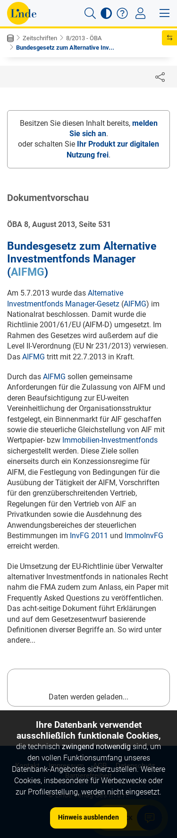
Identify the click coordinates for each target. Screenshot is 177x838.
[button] (90, 13)
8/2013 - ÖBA (83, 38)
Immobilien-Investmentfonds (110, 440)
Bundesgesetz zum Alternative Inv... (65, 47)
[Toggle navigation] (140, 13)
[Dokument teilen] (160, 76)
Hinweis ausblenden (88, 817)
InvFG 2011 (89, 535)
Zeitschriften (40, 38)
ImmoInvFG (144, 535)
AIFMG (27, 272)
